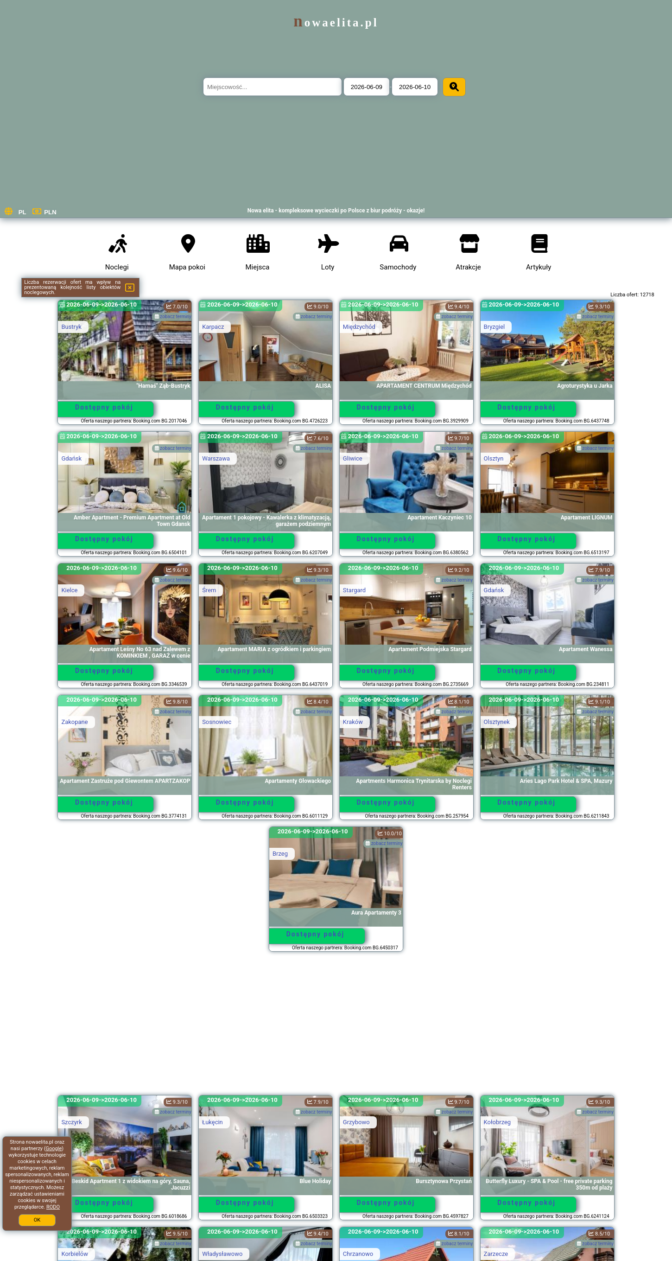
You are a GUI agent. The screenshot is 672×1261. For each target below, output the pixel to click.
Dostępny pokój (104, 407)
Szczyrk (71, 1122)
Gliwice (352, 458)
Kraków (353, 721)
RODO (53, 1207)
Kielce (69, 590)
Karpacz (213, 326)
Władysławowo (222, 1253)
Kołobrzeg (497, 1122)
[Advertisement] (336, 1028)
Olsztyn (494, 458)
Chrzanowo (358, 1253)
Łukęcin (212, 1122)
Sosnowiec (216, 721)
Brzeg (280, 853)
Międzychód (359, 326)
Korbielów (74, 1253)
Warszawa (216, 458)
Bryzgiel (494, 326)
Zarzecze (496, 1253)
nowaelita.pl (335, 22)
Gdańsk (71, 458)
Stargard (354, 590)
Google (54, 1149)
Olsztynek (497, 721)
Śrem (209, 590)
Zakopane (74, 721)
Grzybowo (356, 1122)
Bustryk (71, 326)
